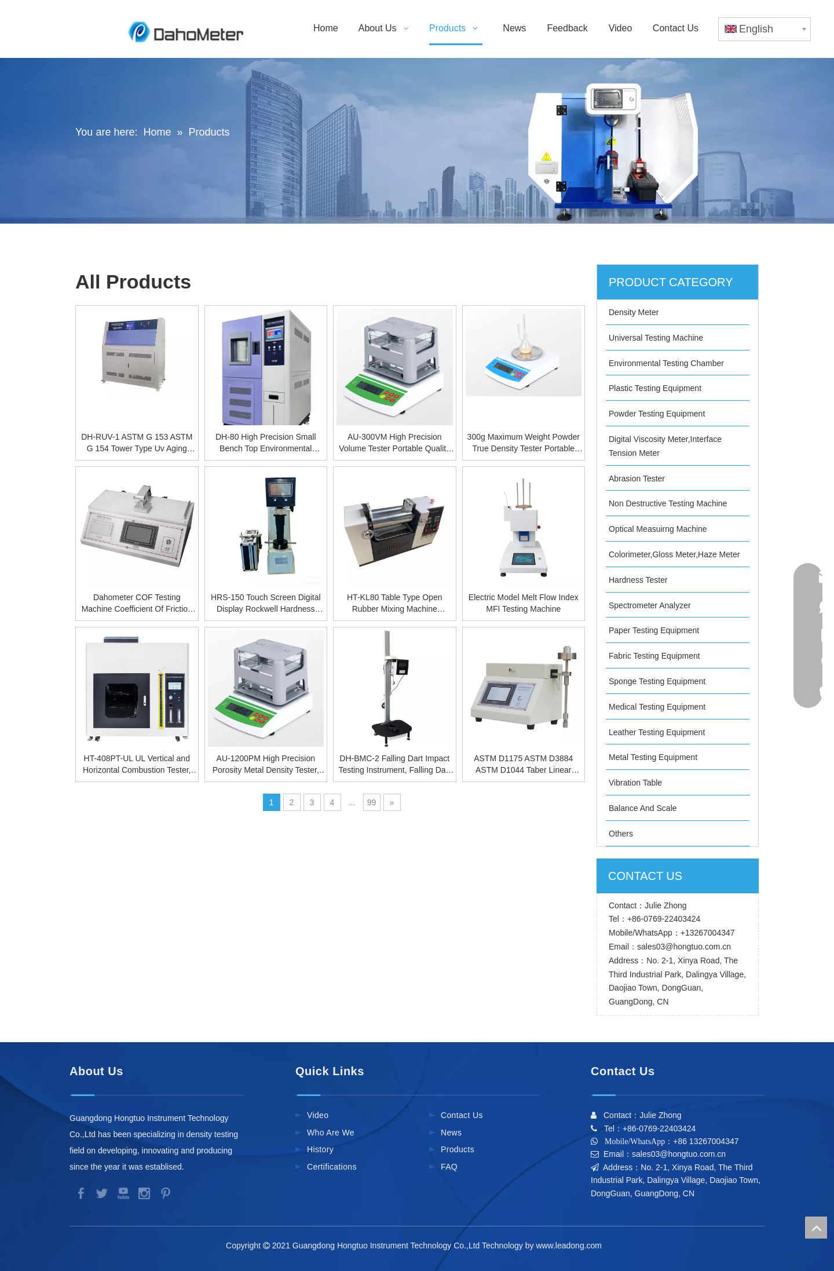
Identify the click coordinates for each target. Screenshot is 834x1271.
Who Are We (330, 1132)
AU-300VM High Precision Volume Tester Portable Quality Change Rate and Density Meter (394, 443)
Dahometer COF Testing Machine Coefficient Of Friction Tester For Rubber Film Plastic (137, 604)
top (816, 1228)
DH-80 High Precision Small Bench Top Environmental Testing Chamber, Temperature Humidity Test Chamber (265, 443)
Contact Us (462, 1115)
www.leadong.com (571, 1245)
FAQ (449, 1166)
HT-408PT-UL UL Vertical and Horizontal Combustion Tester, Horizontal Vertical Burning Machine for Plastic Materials (137, 765)
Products (457, 1149)
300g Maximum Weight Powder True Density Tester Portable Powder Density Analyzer (523, 443)
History (320, 1149)
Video (317, 1115)
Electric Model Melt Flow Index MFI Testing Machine (524, 603)
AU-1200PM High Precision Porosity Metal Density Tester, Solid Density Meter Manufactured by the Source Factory (266, 765)
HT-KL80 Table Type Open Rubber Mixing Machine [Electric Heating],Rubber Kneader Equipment (394, 604)
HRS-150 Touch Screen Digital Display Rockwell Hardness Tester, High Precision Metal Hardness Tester (266, 604)
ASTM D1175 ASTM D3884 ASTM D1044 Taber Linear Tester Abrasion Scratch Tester (524, 765)
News (451, 1132)
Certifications (332, 1166)
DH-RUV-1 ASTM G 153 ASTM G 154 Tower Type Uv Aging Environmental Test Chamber (136, 443)
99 (371, 802)
